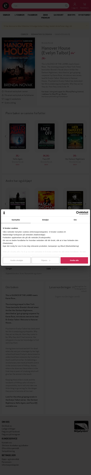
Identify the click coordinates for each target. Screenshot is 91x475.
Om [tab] (75, 220)
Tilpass (45, 260)
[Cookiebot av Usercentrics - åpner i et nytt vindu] (78, 213)
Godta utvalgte (16, 260)
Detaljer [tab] (45, 220)
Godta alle (74, 260)
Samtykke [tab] (16, 220)
